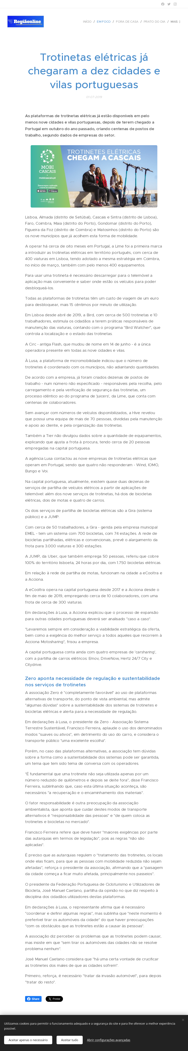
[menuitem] (89, 21)
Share (33, 999)
